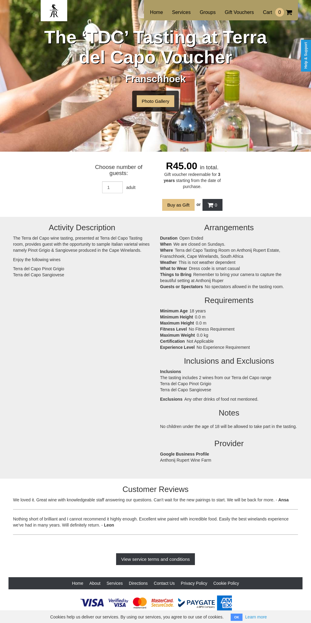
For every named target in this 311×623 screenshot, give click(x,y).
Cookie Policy (226, 583)
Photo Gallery (155, 101)
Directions (138, 583)
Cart (277, 12)
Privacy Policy (194, 583)
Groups (208, 12)
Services (181, 12)
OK (236, 617)
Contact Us (164, 583)
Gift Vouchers (239, 12)
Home (156, 12)
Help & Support (306, 55)
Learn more (256, 617)
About (95, 583)
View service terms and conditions (155, 559)
